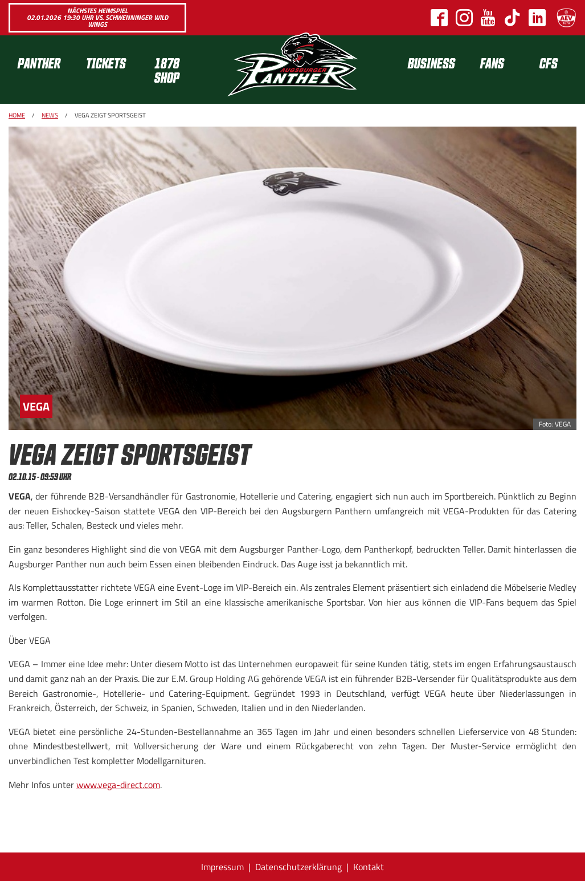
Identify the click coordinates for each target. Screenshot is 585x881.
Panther (39, 62)
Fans (492, 62)
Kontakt (368, 867)
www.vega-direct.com (118, 784)
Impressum (222, 867)
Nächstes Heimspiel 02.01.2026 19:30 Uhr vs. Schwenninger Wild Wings (97, 17)
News (50, 115)
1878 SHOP (166, 69)
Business (431, 62)
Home (17, 115)
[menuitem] (43, 69)
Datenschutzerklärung (298, 867)
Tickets (106, 62)
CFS (548, 62)
